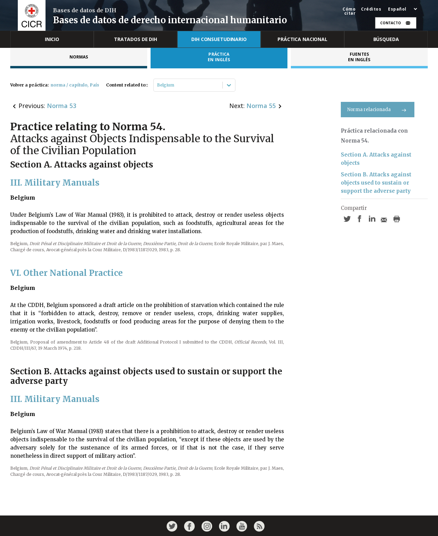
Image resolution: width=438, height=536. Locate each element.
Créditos (371, 9)
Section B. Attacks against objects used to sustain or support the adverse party (376, 182)
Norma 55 (261, 106)
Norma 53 (61, 106)
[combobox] (157, 85)
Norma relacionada (377, 109)
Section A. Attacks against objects (376, 158)
